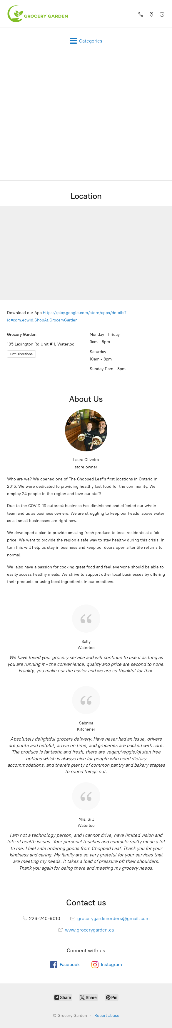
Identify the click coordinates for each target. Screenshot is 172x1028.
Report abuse (106, 1015)
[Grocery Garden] (36, 13)
